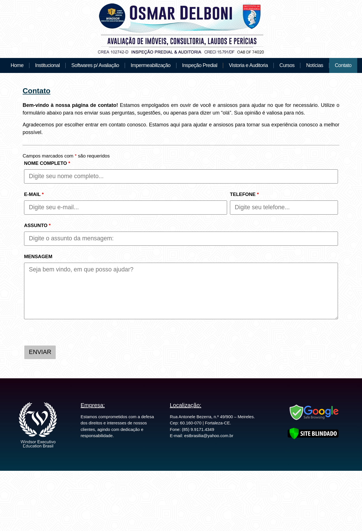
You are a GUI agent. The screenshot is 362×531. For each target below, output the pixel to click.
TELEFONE (244, 194)
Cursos (286, 65)
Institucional (47, 65)
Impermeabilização (151, 65)
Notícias (314, 65)
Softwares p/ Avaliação (95, 65)
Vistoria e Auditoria (248, 65)
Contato (343, 65)
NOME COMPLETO (47, 163)
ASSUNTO (37, 225)
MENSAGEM (38, 256)
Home (16, 65)
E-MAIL (34, 194)
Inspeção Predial (199, 65)
